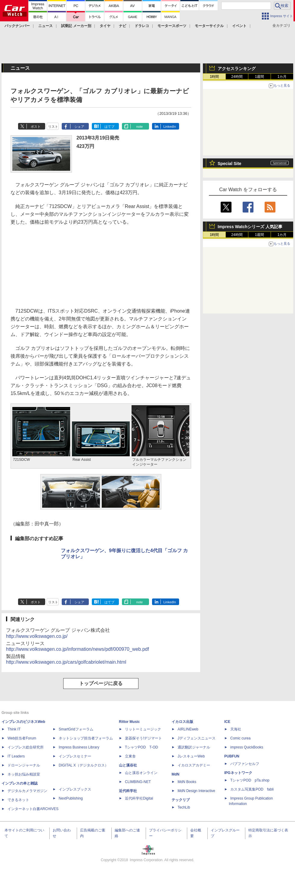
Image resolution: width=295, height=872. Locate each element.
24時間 (236, 77)
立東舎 (130, 756)
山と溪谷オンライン (141, 773)
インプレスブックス (75, 789)
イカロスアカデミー (194, 765)
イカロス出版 (182, 722)
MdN (175, 774)
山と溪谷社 (128, 765)
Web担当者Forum (22, 738)
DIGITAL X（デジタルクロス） (83, 765)
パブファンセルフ (244, 764)
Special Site (229, 163)
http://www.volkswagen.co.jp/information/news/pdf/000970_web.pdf (77, 649)
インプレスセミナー (75, 756)
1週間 (259, 77)
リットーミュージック (143, 729)
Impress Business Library (79, 747)
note (139, 126)
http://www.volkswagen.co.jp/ (37, 636)
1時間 (214, 77)
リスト (53, 126)
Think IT (14, 729)
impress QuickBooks (246, 747)
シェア (79, 126)
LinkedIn (169, 126)
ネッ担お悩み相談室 (24, 774)
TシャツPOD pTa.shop (249, 780)
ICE (227, 722)
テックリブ (181, 800)
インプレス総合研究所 (26, 747)
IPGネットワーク (238, 773)
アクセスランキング (237, 68)
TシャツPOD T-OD (141, 747)
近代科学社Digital (139, 798)
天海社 (235, 729)
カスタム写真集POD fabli (252, 789)
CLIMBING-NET (138, 782)
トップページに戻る (101, 683)
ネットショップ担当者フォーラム (86, 738)
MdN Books (187, 782)
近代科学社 (128, 791)
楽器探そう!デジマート (143, 738)
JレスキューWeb (191, 756)
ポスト (36, 126)
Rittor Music (129, 722)
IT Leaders (16, 756)
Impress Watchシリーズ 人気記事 (250, 226)
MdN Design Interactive (196, 791)
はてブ (109, 126)
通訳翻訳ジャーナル (194, 747)
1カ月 (282, 77)
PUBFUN (231, 756)
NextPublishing (71, 798)
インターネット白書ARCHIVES (33, 809)
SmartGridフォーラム (76, 729)
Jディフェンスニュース (197, 738)
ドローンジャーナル (24, 765)
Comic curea (240, 738)
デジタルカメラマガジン (27, 791)
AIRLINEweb (188, 729)
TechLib (184, 807)
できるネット (18, 800)
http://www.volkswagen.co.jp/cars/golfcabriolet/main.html (66, 662)
